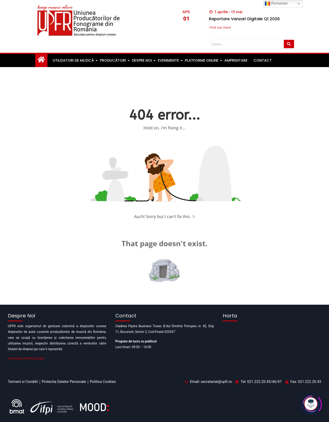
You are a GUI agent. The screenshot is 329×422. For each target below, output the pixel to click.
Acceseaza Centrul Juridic (26, 358)
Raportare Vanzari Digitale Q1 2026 (244, 19)
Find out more (220, 27)
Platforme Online (202, 60)
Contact (262, 60)
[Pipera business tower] (272, 345)
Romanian (276, 3)
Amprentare (235, 60)
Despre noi (142, 60)
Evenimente (169, 60)
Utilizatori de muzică (74, 60)
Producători (113, 60)
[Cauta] (247, 44)
